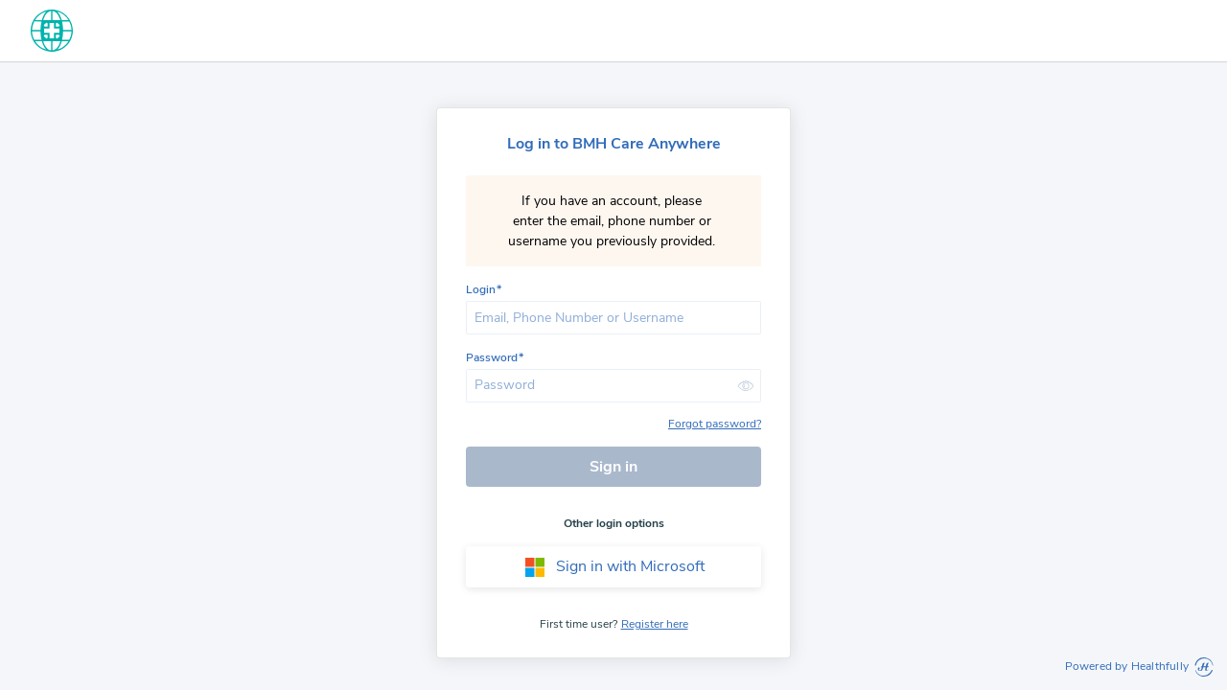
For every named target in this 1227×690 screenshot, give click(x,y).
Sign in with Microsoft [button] (614, 567)
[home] (52, 30)
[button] (745, 386)
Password (492, 358)
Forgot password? (714, 423)
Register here (654, 624)
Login (481, 290)
